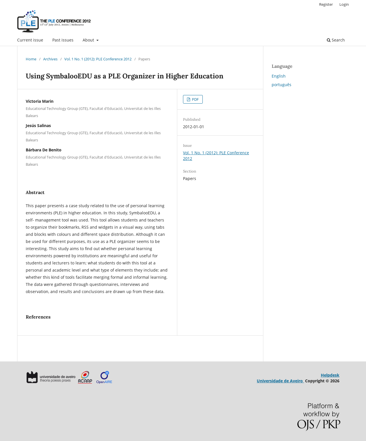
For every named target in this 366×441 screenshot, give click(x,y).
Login (344, 4)
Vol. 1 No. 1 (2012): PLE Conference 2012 (98, 59)
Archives (50, 59)
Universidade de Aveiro (280, 380)
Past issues (62, 40)
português (281, 84)
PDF (195, 99)
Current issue (30, 40)
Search (336, 40)
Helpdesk (330, 375)
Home (31, 59)
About (89, 40)
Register (326, 4)
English (279, 76)
